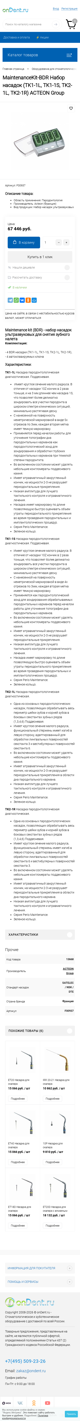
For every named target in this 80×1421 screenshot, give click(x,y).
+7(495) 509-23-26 (25, 1361)
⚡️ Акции (42, 37)
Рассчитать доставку (25, 277)
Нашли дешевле (21, 267)
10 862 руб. (57, 1091)
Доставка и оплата (16, 37)
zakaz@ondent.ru (31, 1371)
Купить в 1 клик (40, 257)
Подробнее (18, 1098)
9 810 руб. (57, 1154)
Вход (56, 8)
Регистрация (69, 8)
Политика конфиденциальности (25, 1417)
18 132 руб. (57, 1217)
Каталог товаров (40, 55)
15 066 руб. (22, 1091)
